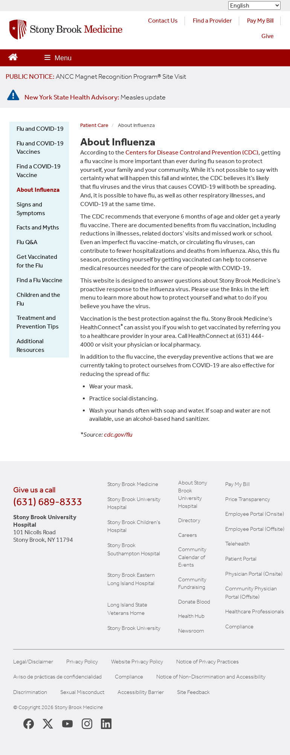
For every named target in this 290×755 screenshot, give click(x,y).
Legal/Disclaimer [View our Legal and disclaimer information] (33, 662)
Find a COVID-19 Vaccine (39, 171)
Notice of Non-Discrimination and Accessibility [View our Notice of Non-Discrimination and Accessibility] (211, 677)
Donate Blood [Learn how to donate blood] (194, 601)
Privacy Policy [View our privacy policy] (82, 662)
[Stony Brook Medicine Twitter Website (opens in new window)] (67, 723)
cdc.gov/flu (118, 434)
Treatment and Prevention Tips (38, 322)
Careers (187, 535)
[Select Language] (254, 5)
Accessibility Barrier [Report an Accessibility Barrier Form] (141, 692)
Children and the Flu (38, 299)
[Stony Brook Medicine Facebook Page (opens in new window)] (29, 723)
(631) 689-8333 (47, 501)
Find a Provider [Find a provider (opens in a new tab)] (212, 20)
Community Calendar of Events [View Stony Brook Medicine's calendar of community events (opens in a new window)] (192, 557)
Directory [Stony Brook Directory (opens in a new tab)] (189, 520)
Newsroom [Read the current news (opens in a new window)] (191, 630)
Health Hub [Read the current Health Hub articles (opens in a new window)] (191, 616)
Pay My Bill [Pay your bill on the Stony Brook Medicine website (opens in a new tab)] (260, 20)
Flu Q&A (27, 242)
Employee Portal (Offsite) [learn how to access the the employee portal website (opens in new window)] (254, 529)
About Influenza (38, 189)
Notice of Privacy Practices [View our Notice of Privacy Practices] (207, 662)
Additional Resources (30, 345)
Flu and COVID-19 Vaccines (40, 148)
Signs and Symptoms (31, 209)
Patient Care (94, 125)
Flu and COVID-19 (40, 128)
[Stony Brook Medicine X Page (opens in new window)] (48, 723)
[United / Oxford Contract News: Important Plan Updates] (96, 76)
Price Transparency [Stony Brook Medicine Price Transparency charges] (247, 499)
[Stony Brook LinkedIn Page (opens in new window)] (106, 723)
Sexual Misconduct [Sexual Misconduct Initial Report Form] (82, 692)
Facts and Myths (38, 227)
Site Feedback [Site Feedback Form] (193, 692)
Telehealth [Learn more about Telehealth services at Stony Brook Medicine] (237, 543)
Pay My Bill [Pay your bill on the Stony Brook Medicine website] (237, 484)
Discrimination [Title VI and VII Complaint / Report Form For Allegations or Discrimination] (30, 692)
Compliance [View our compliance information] (239, 626)
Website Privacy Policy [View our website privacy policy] (137, 662)
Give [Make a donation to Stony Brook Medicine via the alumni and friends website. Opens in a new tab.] (267, 36)
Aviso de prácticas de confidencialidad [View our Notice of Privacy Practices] (57, 677)
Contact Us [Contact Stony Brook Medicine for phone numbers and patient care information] (163, 20)
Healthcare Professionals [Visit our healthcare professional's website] (254, 611)
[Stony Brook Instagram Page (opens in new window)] (87, 723)
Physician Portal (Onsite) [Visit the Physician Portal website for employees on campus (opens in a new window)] (253, 573)
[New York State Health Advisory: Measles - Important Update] (13, 95)
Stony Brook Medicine (132, 484)
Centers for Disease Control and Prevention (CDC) (191, 152)
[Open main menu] (58, 58)
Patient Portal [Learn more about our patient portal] (240, 558)
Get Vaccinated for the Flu (37, 261)
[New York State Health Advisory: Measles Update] (95, 97)
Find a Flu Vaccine (40, 280)
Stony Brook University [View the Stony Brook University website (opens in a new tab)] (133, 628)
